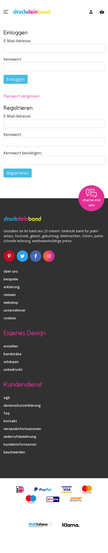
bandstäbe (13, 354)
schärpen (11, 361)
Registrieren (18, 173)
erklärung (12, 287)
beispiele (11, 279)
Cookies (10, 318)
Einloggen (16, 79)
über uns (11, 271)
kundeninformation (20, 444)
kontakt (10, 421)
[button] (6, 11)
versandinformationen (22, 428)
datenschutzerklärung (22, 405)
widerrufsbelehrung (20, 436)
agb (7, 397)
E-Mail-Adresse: (17, 40)
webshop (11, 302)
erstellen (11, 346)
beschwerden (14, 452)
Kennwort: (13, 59)
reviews (10, 294)
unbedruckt (13, 369)
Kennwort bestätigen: (23, 153)
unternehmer (15, 310)
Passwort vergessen (21, 96)
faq (6, 413)
